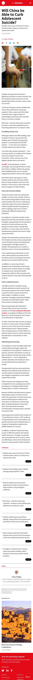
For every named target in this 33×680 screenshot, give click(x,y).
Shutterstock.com (12, 89)
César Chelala (8, 39)
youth (9, 592)
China (6, 589)
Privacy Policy (5, 677)
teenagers (4, 592)
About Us (4, 675)
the (17, 3)
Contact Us (20, 675)
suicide (24, 589)
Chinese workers (13, 589)
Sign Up (27, 677)
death (19, 589)
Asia (3, 589)
